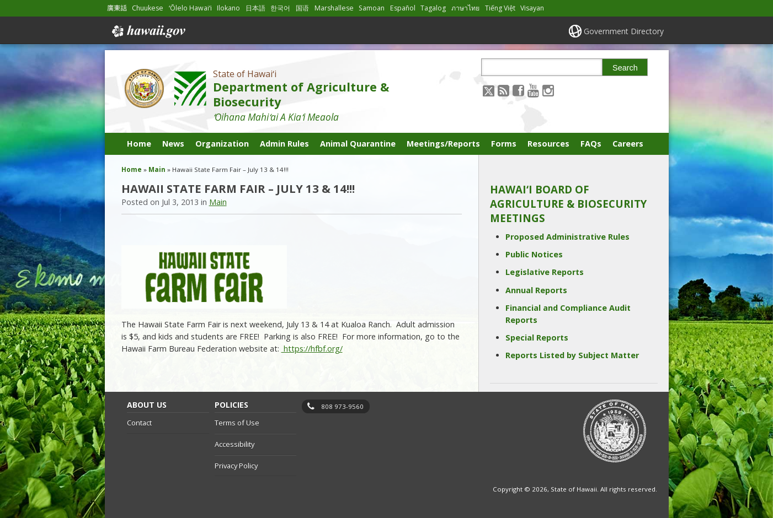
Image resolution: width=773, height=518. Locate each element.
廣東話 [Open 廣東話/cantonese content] (117, 8)
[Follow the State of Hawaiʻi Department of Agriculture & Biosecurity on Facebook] (518, 90)
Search (625, 67)
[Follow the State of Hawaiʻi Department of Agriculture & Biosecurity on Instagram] (548, 90)
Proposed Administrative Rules (567, 236)
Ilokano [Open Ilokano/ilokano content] (228, 8)
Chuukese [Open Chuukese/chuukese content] (147, 8)
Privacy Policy (236, 466)
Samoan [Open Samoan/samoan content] (372, 8)
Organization (222, 143)
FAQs (590, 143)
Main (157, 169)
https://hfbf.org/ (312, 348)
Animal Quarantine (358, 143)
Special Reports (536, 337)
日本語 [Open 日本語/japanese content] (255, 8)
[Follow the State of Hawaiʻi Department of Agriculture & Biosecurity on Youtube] (533, 90)
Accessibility (234, 444)
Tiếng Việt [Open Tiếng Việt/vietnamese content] (500, 8)
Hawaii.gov (148, 31)
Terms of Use (237, 423)
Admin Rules (284, 143)
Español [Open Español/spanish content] (402, 8)
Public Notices (534, 254)
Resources (548, 143)
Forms (503, 143)
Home (139, 143)
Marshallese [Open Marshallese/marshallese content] (334, 8)
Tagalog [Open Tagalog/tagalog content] (433, 8)
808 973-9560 (342, 406)
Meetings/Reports (443, 143)
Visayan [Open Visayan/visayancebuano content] (532, 8)
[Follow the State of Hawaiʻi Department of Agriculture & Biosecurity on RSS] (503, 90)
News (173, 143)
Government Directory (624, 31)
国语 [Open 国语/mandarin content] (302, 8)
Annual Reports (536, 290)
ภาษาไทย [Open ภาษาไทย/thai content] (465, 8)
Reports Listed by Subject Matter (572, 355)
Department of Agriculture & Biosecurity (301, 94)
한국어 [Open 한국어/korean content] (280, 8)
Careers (627, 143)
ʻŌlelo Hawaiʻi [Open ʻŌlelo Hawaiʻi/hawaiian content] (190, 8)
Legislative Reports (544, 272)
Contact (139, 423)
